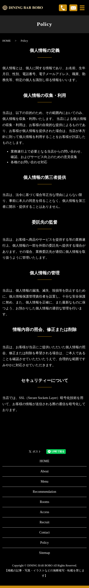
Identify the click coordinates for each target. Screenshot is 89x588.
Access (44, 512)
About (44, 471)
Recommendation (44, 491)
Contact (44, 532)
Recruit (44, 522)
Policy (44, 542)
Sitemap (44, 553)
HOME (6, 40)
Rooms (44, 502)
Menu (44, 481)
